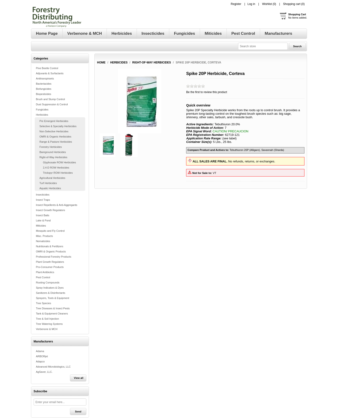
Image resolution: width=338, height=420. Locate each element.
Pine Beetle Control (47, 68)
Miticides (41, 225)
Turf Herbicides (48, 183)
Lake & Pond (43, 220)
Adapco (40, 361)
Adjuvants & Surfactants (49, 73)
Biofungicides (43, 88)
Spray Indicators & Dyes (50, 287)
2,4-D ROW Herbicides (56, 167)
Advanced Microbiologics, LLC (53, 366)
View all (78, 378)
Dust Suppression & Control (52, 104)
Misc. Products (44, 236)
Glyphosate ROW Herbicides (59, 162)
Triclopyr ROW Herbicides (58, 172)
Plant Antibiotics (45, 272)
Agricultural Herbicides (52, 178)
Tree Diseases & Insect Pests (53, 308)
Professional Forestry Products (53, 256)
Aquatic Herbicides (50, 188)
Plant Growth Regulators (50, 261)
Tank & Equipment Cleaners (52, 313)
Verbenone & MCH (47, 329)
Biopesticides (43, 94)
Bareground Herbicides (52, 152)
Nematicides (43, 241)
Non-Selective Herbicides (54, 131)
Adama (40, 351)
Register (236, 4)
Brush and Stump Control (50, 99)
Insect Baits (42, 215)
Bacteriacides (43, 83)
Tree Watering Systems (49, 323)
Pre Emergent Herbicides (53, 121)
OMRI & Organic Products (51, 251)
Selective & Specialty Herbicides (58, 126)
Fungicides (42, 109)
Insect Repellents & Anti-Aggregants (56, 205)
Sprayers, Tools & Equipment (52, 298)
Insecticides (42, 194)
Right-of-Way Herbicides (53, 157)
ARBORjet (42, 356)
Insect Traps (43, 199)
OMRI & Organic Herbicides (55, 136)
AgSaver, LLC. (44, 371)
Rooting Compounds (47, 282)
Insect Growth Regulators (50, 210)
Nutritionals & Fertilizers (49, 246)
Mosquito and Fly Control (50, 230)
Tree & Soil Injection (47, 318)
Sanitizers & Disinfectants (50, 292)
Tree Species (43, 303)
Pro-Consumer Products (50, 267)
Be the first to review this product (206, 92)
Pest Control (43, 277)
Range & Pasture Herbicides (55, 141)
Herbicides (42, 114)
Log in (251, 4)
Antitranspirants (45, 78)
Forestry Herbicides (50, 146)
